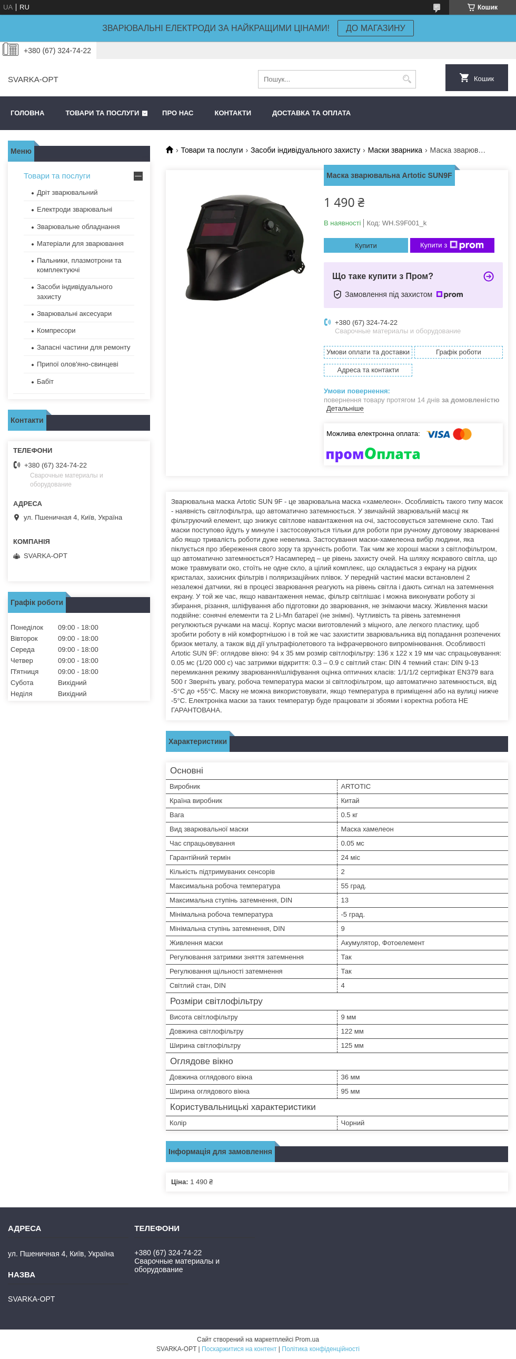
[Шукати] (407, 79)
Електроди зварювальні (74, 209)
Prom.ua (307, 1339)
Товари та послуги (102, 113)
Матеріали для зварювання (80, 243)
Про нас (177, 113)
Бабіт (45, 381)
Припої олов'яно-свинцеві (77, 364)
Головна (27, 113)
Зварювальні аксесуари (74, 314)
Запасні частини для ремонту (84, 347)
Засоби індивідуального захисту (305, 150)
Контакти (233, 113)
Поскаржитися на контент (239, 1349)
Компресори (56, 330)
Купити (366, 246)
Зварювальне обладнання (78, 227)
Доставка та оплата (311, 113)
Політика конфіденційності (321, 1349)
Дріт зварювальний (67, 192)
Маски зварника (395, 150)
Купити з (452, 245)
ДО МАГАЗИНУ (375, 28)
